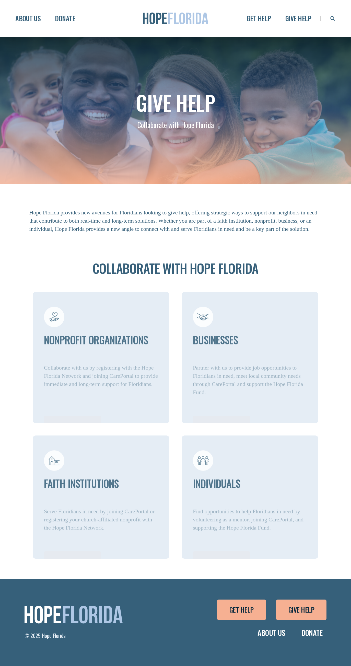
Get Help (241, 610)
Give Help (301, 610)
